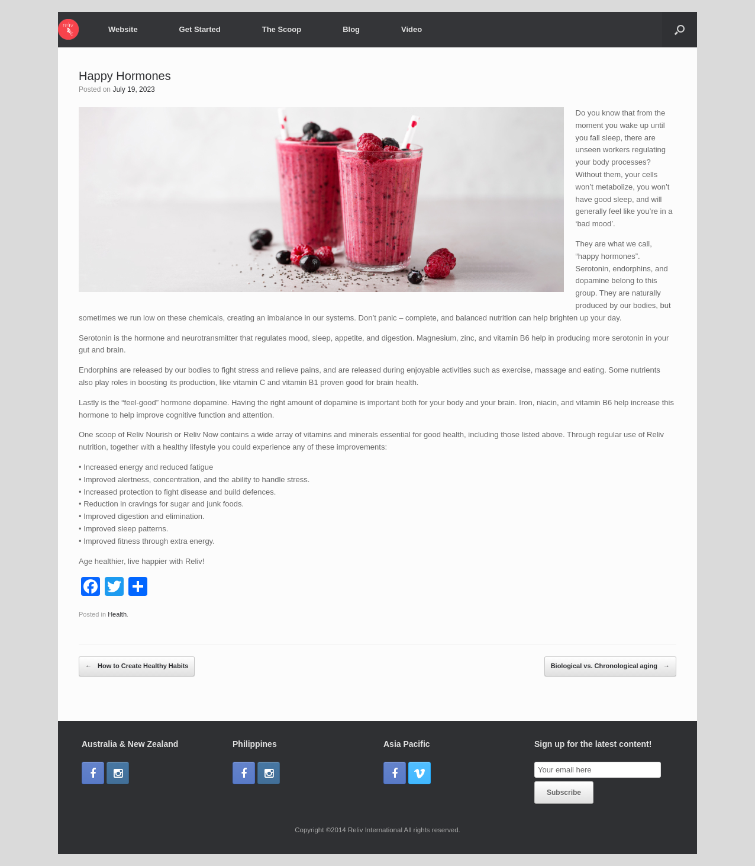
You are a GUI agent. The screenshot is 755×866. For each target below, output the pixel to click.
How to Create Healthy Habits (136, 666)
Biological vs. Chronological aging (610, 666)
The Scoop (281, 29)
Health (117, 614)
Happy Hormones (125, 75)
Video (411, 29)
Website (123, 29)
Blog (351, 29)
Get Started (200, 29)
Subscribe (564, 792)
